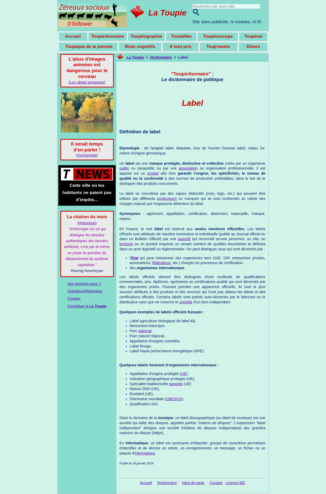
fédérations (161, 263)
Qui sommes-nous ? (84, 284)
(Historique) (87, 223)
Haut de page (193, 483)
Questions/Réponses (84, 291)
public (124, 168)
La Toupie (167, 12)
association (188, 168)
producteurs (166, 199)
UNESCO (174, 399)
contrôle (185, 302)
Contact (73, 298)
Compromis (87, 155)
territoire (126, 244)
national (144, 331)
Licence (235, 483)
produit (153, 173)
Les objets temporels (87, 82)
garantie (176, 384)
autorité (184, 239)
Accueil (146, 483)
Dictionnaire (161, 57)
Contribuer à (86, 306)
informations (145, 453)
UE (183, 374)
